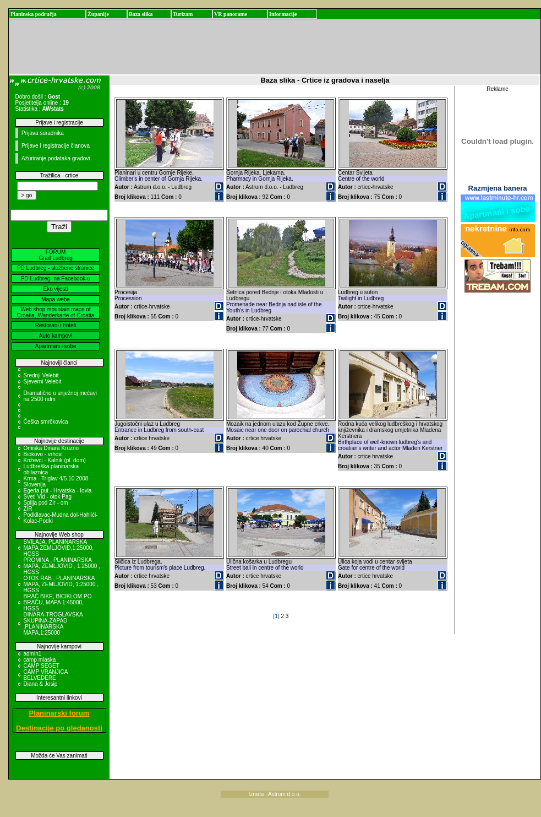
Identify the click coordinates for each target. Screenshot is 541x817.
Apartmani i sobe (55, 346)
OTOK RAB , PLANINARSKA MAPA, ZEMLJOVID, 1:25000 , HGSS (61, 584)
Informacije (283, 14)
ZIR (28, 509)
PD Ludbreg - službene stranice (55, 268)
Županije (98, 14)
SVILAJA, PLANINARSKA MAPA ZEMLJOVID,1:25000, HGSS (59, 548)
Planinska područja (33, 14)
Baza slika (141, 14)
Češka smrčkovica (46, 422)
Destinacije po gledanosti (59, 728)
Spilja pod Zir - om (46, 503)
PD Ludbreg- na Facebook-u (55, 278)
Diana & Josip (41, 684)
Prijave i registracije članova (55, 146)
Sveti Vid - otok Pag (48, 497)
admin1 (33, 654)
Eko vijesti (55, 289)
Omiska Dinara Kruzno (51, 448)
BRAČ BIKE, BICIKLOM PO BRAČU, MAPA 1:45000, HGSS (58, 602)
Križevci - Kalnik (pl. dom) (55, 460)
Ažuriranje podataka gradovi (55, 158)
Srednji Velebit (41, 375)
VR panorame (230, 14)
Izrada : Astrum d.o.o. (275, 794)
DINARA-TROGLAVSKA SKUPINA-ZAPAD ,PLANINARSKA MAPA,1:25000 (53, 624)
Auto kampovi (56, 336)
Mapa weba (55, 299)
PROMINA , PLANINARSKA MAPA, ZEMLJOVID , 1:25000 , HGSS (62, 566)
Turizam (183, 14)
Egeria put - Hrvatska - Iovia (58, 491)
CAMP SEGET (41, 666)
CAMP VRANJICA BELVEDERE (46, 675)
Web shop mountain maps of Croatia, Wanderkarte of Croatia (56, 312)
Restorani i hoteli (55, 325)
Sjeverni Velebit (43, 381)
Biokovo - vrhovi (43, 454)
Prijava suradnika (42, 133)
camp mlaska (40, 660)
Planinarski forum (59, 713)
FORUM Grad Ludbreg (56, 255)
